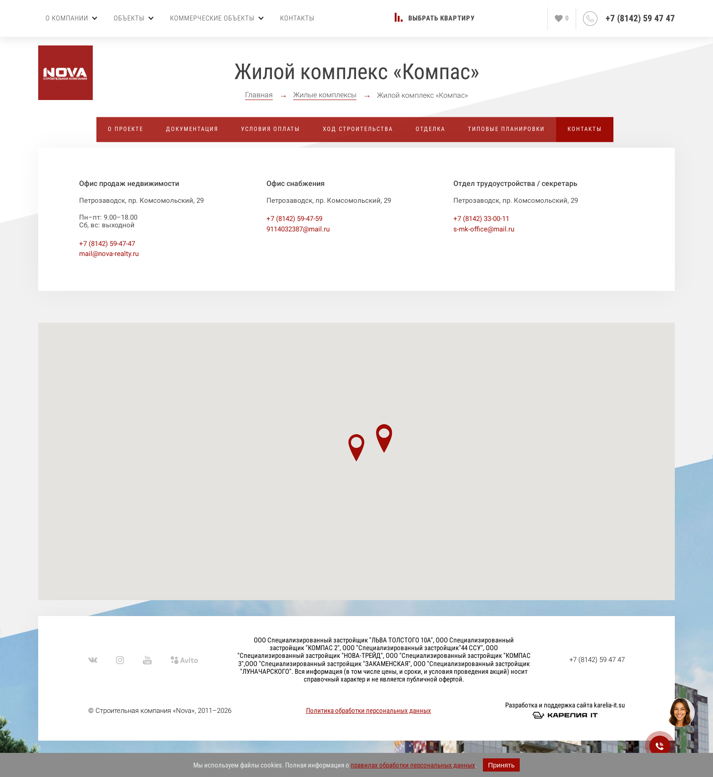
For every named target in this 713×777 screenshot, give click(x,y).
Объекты (134, 18)
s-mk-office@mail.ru (483, 229)
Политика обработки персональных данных (368, 711)
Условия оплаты (270, 128)
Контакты (297, 18)
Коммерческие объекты (217, 18)
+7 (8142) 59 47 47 (640, 18)
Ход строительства (358, 128)
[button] (356, 447)
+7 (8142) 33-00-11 (481, 219)
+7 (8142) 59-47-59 (294, 219)
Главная (259, 95)
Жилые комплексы (324, 95)
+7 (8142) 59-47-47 (107, 244)
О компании (71, 18)
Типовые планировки (506, 128)
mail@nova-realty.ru (109, 254)
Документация (192, 128)
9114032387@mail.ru (298, 229)
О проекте (125, 128)
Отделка (430, 128)
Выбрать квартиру (441, 18)
